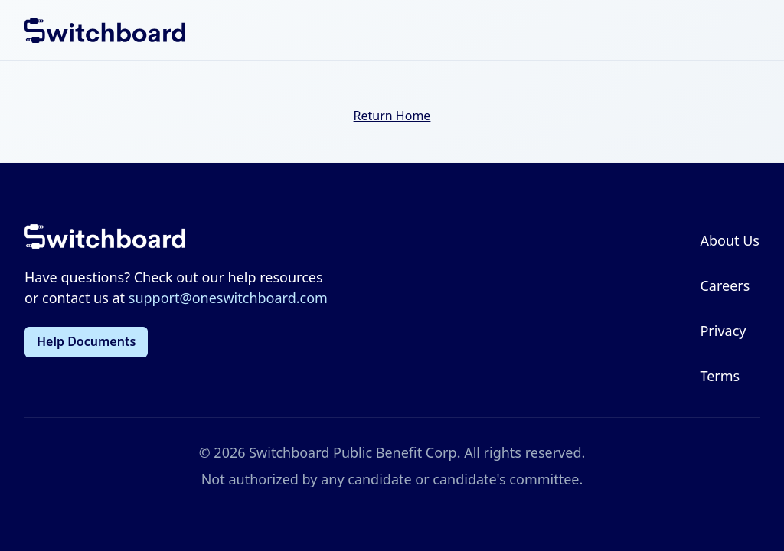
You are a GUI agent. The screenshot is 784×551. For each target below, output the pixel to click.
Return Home (392, 115)
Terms (720, 376)
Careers (725, 285)
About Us (730, 240)
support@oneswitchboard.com (228, 298)
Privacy (723, 330)
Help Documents (86, 341)
